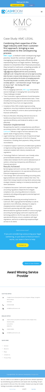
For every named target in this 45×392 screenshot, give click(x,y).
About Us (6, 349)
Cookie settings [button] (12, 389)
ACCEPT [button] (24, 389)
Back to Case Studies (32, 263)
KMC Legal (8, 55)
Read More (34, 389)
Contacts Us (7, 355)
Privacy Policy (7, 358)
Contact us (22, 245)
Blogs (5, 352)
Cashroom (19, 67)
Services (6, 346)
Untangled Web (34, 374)
